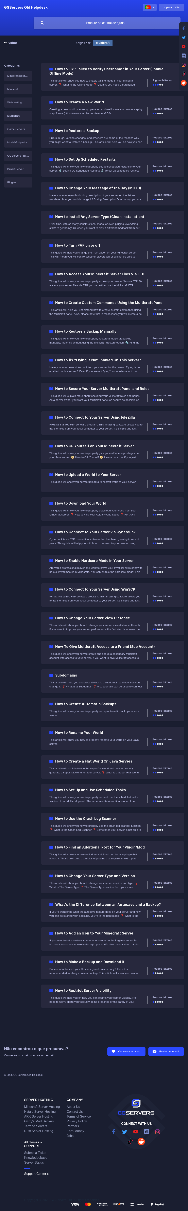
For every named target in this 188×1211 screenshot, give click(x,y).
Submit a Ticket (35, 1152)
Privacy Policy (77, 1121)
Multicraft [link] (13, 115)
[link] (112, 77)
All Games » (33, 1142)
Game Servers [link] (16, 129)
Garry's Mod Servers (39, 1121)
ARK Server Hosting (38, 1116)
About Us (73, 1106)
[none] (26, 7)
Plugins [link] (11, 182)
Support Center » (36, 1173)
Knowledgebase (35, 1157)
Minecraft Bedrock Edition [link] (19, 75)
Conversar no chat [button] (129, 1051)
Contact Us (75, 1111)
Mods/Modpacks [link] (17, 142)
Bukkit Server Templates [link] (19, 169)
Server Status (34, 1162)
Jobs (70, 1136)
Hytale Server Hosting (40, 1111)
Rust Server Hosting (38, 1131)
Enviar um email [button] (169, 1051)
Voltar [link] (12, 42)
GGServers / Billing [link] (19, 155)
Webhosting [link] (14, 102)
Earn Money (75, 1131)
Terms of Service (79, 1116)
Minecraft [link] (13, 89)
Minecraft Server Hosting (42, 1106)
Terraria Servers (35, 1126)
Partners (73, 1126)
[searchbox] (107, 23)
